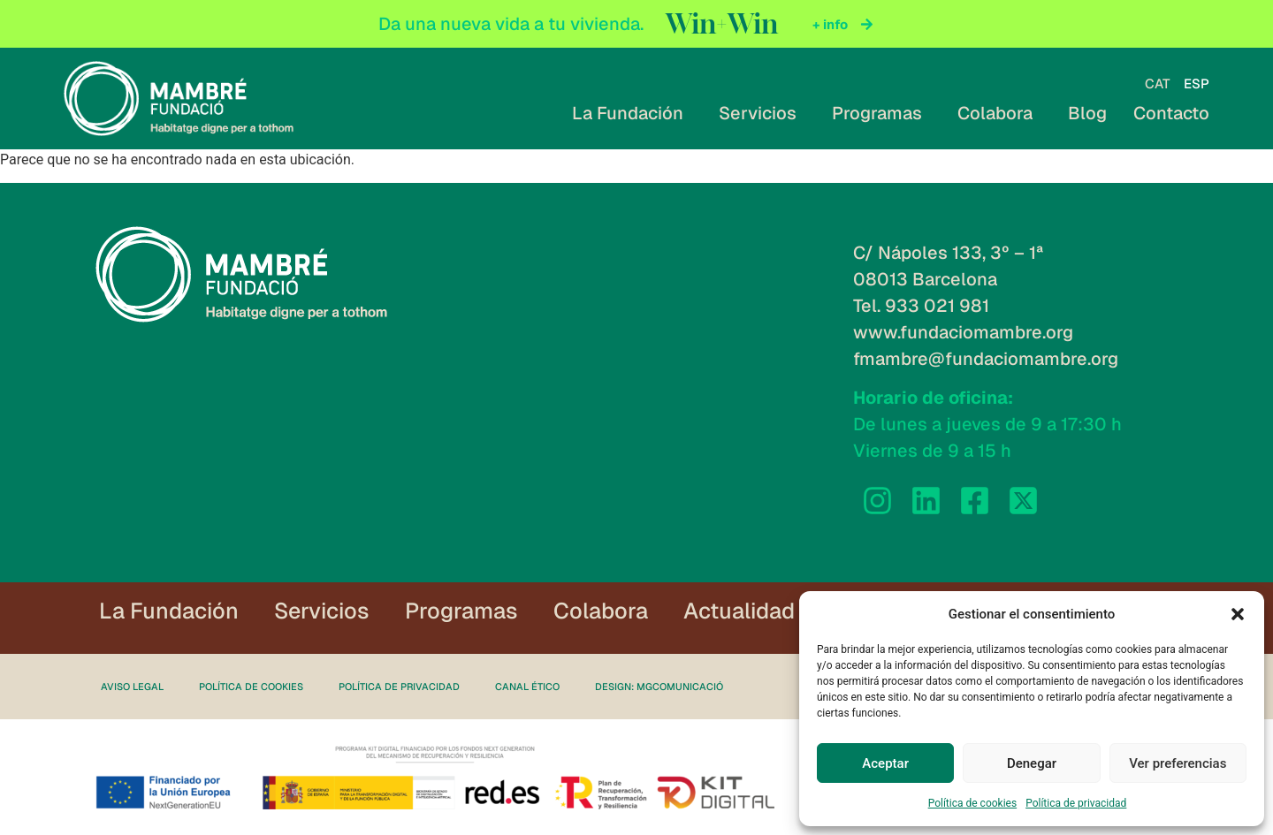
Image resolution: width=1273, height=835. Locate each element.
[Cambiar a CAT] (1157, 83)
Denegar (1031, 763)
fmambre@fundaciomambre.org (985, 358)
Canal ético (527, 686)
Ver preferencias (1177, 763)
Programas (881, 113)
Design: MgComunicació (659, 686)
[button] (1237, 614)
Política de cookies (973, 803)
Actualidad (739, 610)
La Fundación (632, 113)
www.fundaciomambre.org (963, 332)
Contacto (1171, 113)
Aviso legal (132, 686)
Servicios (762, 113)
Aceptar (885, 763)
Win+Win (722, 24)
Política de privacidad (1075, 803)
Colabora (999, 113)
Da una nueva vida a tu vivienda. (511, 23)
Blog (1087, 113)
